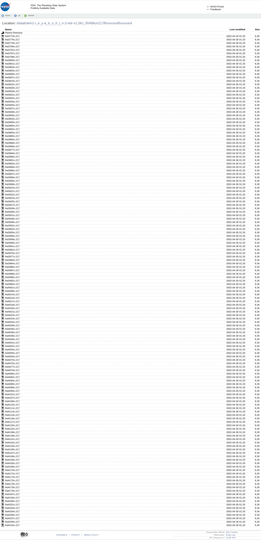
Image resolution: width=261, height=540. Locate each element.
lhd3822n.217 (12, 84)
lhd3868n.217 (12, 143)
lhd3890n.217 (12, 156)
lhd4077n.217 (12, 366)
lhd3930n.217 (12, 211)
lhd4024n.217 (12, 318)
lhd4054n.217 (12, 349)
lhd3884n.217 (12, 153)
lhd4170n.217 (12, 470)
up (19, 15)
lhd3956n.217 (12, 236)
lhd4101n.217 (12, 394)
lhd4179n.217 (12, 490)
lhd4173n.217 (12, 477)
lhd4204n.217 (12, 511)
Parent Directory (13, 32)
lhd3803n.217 (12, 67)
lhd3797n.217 (12, 53)
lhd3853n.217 (12, 118)
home (7, 15)
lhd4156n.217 (12, 459)
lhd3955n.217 (12, 232)
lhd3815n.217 (12, 81)
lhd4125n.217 (12, 425)
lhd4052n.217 (12, 346)
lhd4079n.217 (12, 370)
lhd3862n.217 (12, 129)
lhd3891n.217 (12, 160)
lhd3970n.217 (12, 253)
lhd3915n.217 (12, 187)
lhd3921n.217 (12, 191)
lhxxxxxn (124, 23)
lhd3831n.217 (12, 94)
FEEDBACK (61, 535)
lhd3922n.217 (12, 194)
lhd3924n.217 (12, 198)
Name (8, 29)
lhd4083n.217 (12, 380)
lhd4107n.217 (12, 397)
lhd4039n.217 (12, 325)
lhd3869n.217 (12, 146)
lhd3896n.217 (12, 170)
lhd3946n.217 (12, 222)
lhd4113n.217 (12, 411)
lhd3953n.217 (12, 229)
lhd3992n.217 (12, 280)
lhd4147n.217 (12, 453)
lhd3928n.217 (12, 208)
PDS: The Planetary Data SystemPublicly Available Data (48, 6)
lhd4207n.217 (12, 518)
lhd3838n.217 (12, 112)
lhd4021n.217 (12, 311)
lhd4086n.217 (12, 387)
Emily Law (230, 535)
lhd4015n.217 (12, 298)
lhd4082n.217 (12, 377)
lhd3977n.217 (12, 256)
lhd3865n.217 (12, 136)
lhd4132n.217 (12, 428)
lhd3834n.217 (12, 101)
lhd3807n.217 (12, 77)
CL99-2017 (230, 538)
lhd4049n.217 (12, 339)
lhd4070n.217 (12, 360)
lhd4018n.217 (12, 304)
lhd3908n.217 (12, 184)
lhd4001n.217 (12, 287)
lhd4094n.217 (12, 391)
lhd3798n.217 (12, 56)
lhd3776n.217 (12, 43)
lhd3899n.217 (12, 177)
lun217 (98, 23)
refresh (31, 15)
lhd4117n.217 (12, 422)
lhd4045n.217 (12, 329)
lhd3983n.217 (12, 260)
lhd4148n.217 (12, 456)
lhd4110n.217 (12, 404)
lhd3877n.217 (12, 149)
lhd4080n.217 (12, 373)
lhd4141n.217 (12, 439)
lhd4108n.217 (12, 401)
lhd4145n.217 (12, 449)
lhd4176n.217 (12, 484)
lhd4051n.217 (12, 342)
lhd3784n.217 (12, 46)
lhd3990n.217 (12, 277)
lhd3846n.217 (12, 115)
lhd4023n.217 (12, 315)
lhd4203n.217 (12, 508)
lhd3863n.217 (12, 132)
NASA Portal (216, 6)
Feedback (215, 9)
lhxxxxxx (111, 23)
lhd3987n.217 (12, 270)
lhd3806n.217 (12, 74)
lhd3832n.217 (12, 98)
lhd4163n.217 (12, 463)
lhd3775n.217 (12, 39)
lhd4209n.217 (12, 521)
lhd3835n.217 (12, 105)
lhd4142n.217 (12, 442)
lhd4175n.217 (12, 480)
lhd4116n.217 (12, 418)
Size (257, 29)
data (21, 23)
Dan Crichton (231, 532)
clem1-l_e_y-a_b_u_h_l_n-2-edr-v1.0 (52, 23)
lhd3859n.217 (12, 122)
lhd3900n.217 (12, 180)
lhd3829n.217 (12, 91)
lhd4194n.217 (12, 497)
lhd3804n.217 (12, 70)
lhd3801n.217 (12, 63)
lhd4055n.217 (12, 353)
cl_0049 (87, 23)
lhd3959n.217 (12, 242)
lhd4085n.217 (12, 384)
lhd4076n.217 (12, 363)
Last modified (237, 29)
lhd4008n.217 (12, 291)
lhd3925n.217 (12, 201)
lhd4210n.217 (12, 525)
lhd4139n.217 (12, 435)
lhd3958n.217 (12, 239)
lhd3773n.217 (12, 36)
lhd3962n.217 (12, 249)
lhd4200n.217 (12, 501)
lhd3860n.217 (12, 125)
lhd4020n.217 (12, 308)
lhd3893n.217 (12, 163)
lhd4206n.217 (12, 515)
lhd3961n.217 (12, 246)
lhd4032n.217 (12, 322)
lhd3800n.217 (12, 60)
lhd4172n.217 (12, 473)
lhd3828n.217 (12, 87)
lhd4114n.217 (12, 415)
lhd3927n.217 (12, 205)
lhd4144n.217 (12, 446)
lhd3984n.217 (12, 263)
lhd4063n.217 (12, 356)
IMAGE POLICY (91, 535)
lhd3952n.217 (12, 225)
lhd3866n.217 (12, 139)
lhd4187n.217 (12, 494)
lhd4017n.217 (12, 301)
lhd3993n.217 (12, 284)
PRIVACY (75, 535)
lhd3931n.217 (12, 215)
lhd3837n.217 (12, 108)
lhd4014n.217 (12, 294)
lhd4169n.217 (12, 466)
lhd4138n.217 (12, 432)
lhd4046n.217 (12, 332)
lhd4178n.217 (12, 487)
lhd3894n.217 (12, 167)
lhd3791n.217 (12, 50)
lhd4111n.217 (12, 408)
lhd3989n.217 (12, 273)
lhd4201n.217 (12, 504)
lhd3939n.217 (12, 218)
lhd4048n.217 (12, 335)
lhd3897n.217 (12, 174)
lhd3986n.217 (12, 267)
